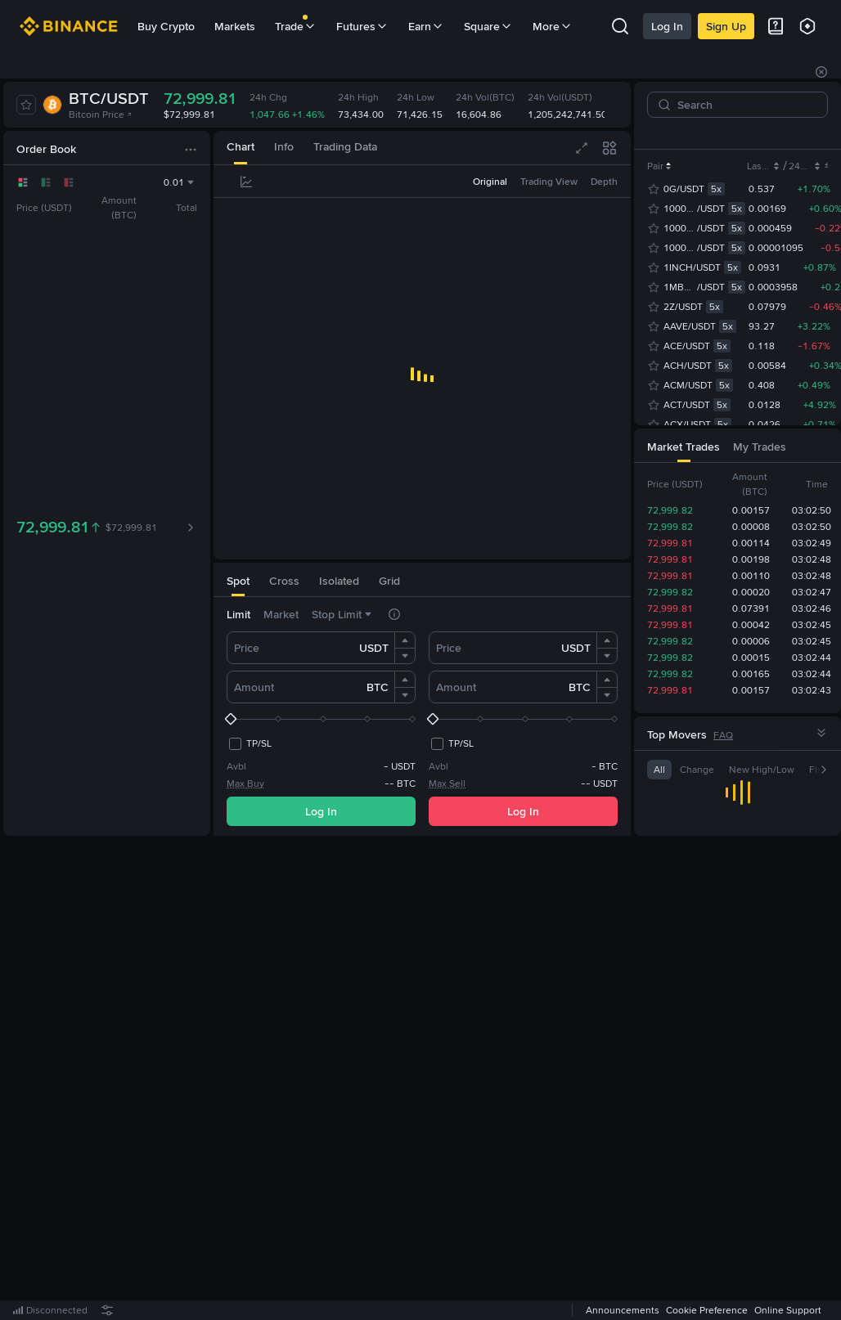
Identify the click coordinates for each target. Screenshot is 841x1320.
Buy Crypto (166, 26)
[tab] (240, 147)
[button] (405, 640)
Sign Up (726, 26)
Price (246, 647)
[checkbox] (249, 743)
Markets (234, 26)
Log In (667, 26)
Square (488, 26)
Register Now (425, 1078)
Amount (254, 687)
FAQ (723, 735)
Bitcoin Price (101, 114)
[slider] (321, 719)
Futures (362, 26)
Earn (426, 26)
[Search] (744, 105)
